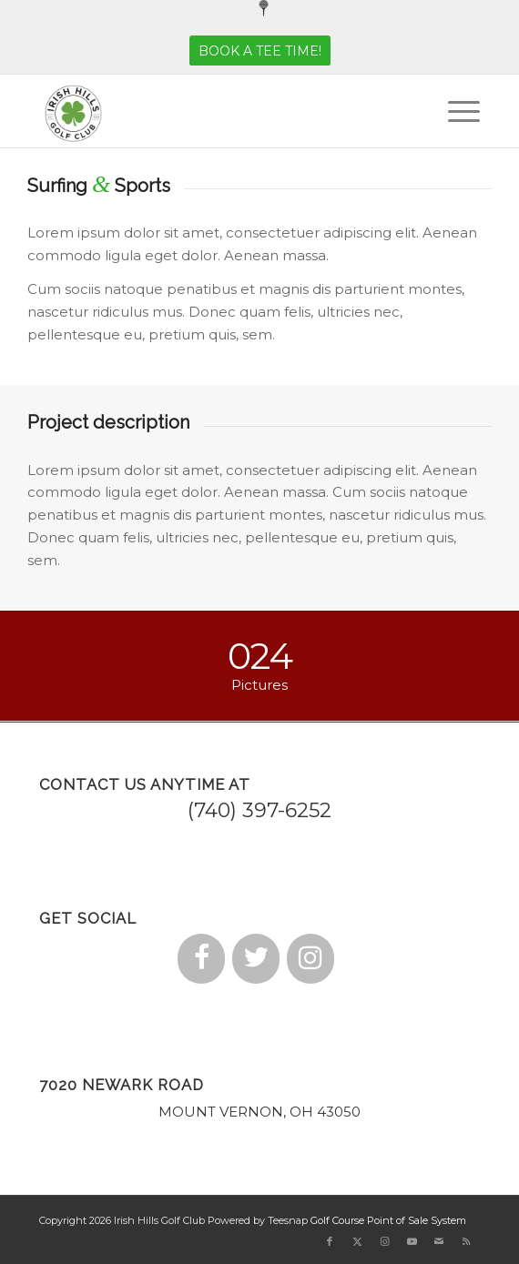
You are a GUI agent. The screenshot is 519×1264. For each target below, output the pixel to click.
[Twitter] (256, 959)
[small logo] (215, 111)
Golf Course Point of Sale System (388, 1220)
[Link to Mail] (439, 1241)
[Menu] (455, 111)
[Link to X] (357, 1241)
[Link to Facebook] (329, 1241)
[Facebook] (201, 959)
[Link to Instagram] (384, 1241)
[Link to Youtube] (411, 1241)
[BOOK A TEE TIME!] (260, 50)
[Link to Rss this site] (466, 1241)
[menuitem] (264, 9)
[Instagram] (310, 959)
